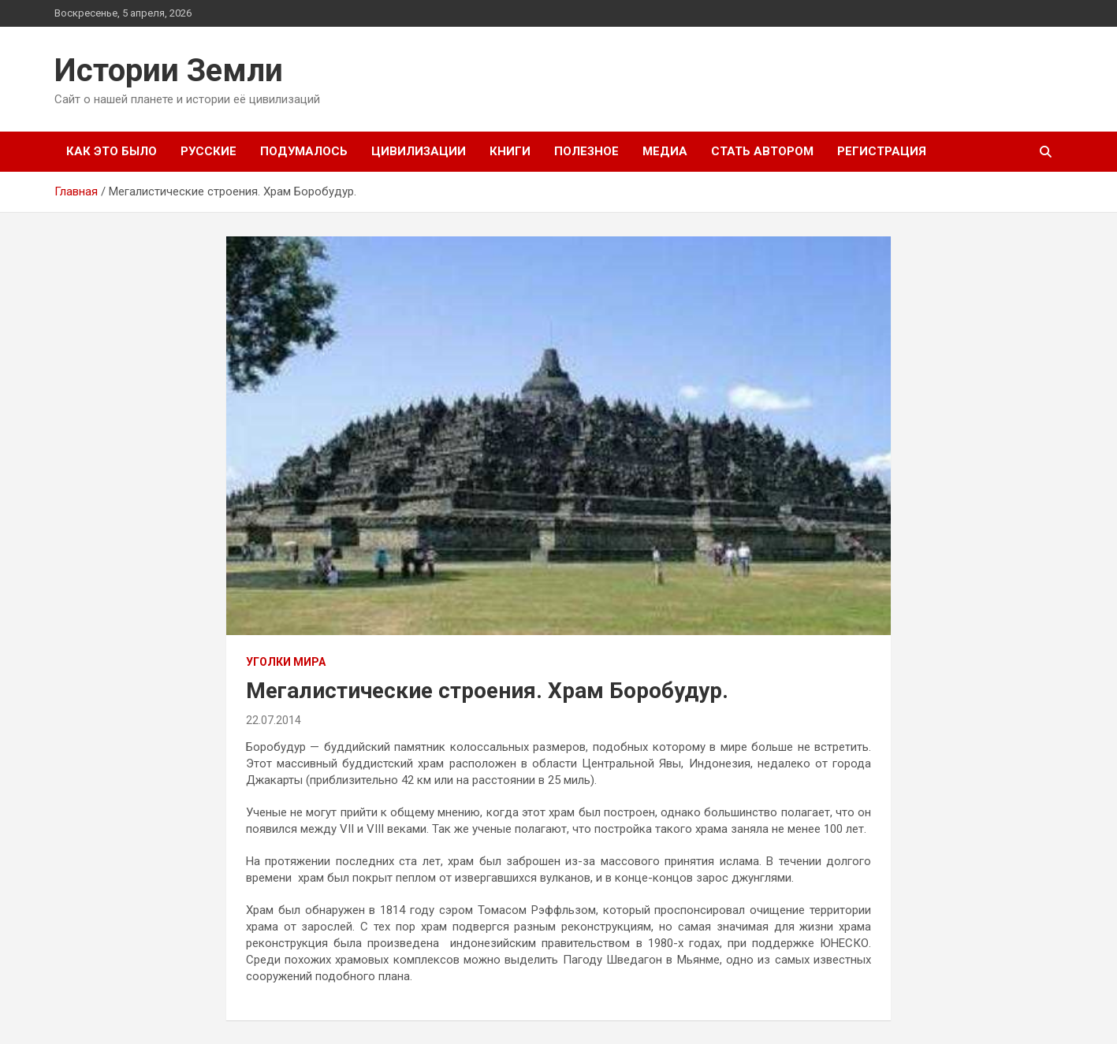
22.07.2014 (273, 720)
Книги (510, 151)
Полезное (586, 151)
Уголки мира (286, 662)
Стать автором (762, 151)
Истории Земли (168, 70)
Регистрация (881, 151)
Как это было (111, 151)
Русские (208, 151)
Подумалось (304, 151)
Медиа (664, 151)
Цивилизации (418, 151)
